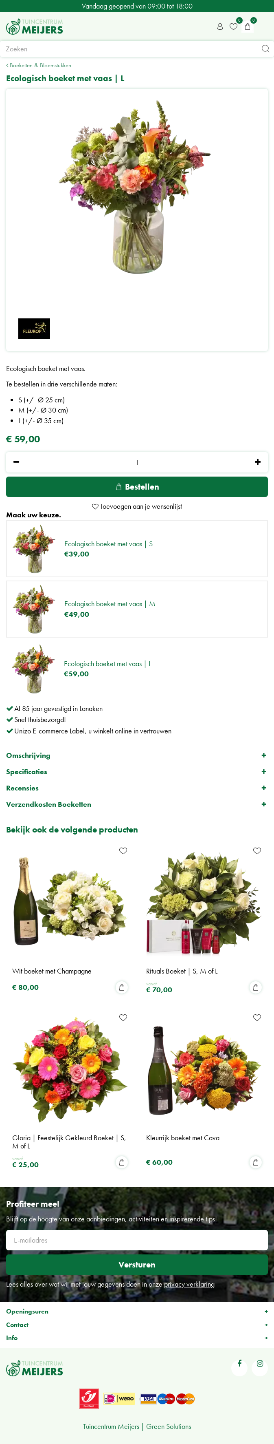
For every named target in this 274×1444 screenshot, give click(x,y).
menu (264, 26)
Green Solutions (168, 1426)
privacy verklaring (189, 1284)
